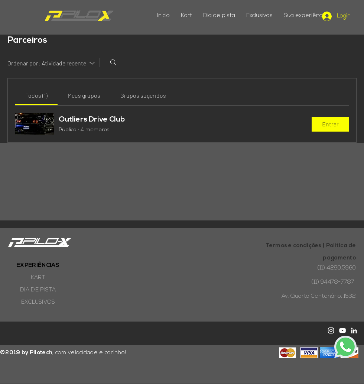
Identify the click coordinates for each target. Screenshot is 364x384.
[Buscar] (113, 62)
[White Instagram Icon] (331, 330)
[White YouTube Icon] (342, 330)
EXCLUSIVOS (38, 302)
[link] (36, 95)
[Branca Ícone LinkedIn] (354, 330)
